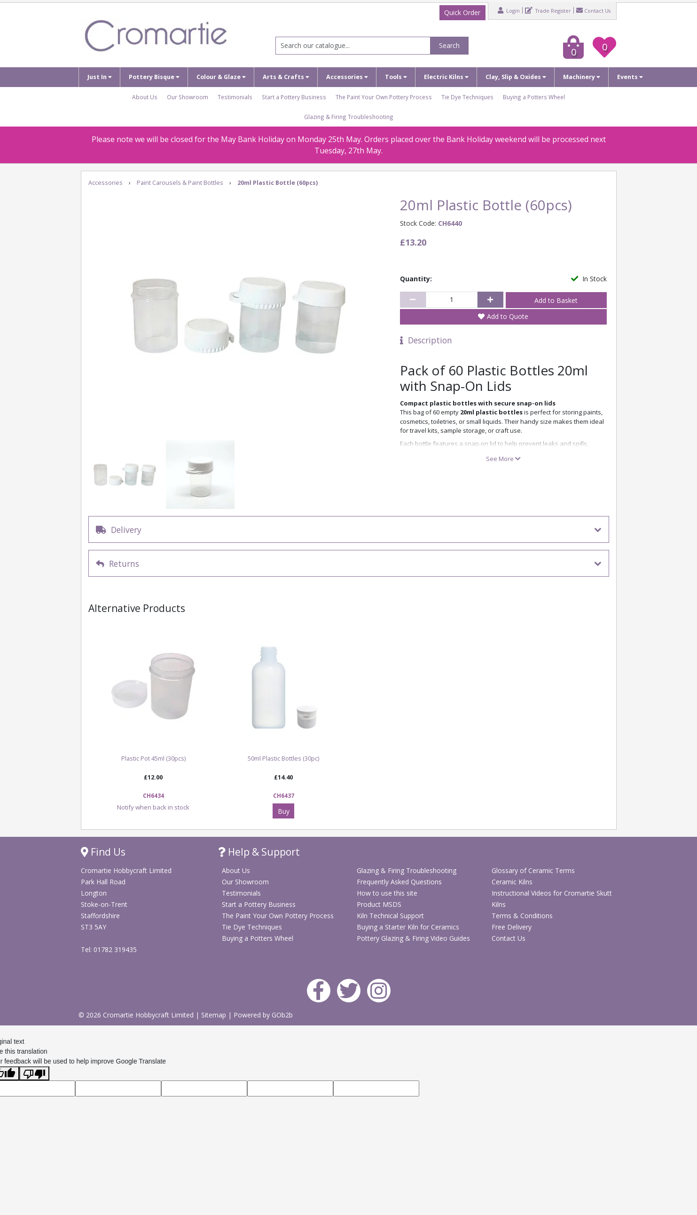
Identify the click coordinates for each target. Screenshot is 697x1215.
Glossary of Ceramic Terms (533, 870)
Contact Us (593, 10)
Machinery (581, 77)
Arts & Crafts (286, 77)
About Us (144, 97)
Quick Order (462, 12)
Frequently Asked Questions (399, 881)
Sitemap (214, 1014)
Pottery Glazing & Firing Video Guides (413, 938)
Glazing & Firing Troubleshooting (348, 116)
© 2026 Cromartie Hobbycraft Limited (137, 1014)
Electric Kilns (446, 77)
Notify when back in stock (153, 807)
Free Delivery (512, 926)
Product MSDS (379, 904)
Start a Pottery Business (294, 97)
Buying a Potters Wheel (534, 97)
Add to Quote (507, 316)
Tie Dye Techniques (467, 97)
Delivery (118, 529)
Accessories (347, 77)
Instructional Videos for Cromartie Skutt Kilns (552, 899)
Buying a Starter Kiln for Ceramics (408, 926)
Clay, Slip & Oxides (516, 77)
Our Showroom (187, 97)
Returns (117, 563)
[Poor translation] (34, 1073)
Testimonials (235, 97)
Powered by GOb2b (263, 1014)
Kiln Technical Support (390, 915)
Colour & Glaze (221, 77)
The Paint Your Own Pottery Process (384, 97)
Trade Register (548, 10)
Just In (99, 77)
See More (503, 458)
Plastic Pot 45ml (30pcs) (153, 758)
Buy (284, 811)
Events (630, 77)
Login (509, 10)
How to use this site (387, 893)
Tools (396, 77)
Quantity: (416, 278)
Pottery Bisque (154, 77)
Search (449, 45)
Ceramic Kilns (512, 881)
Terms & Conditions (522, 915)
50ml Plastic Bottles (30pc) (283, 758)
